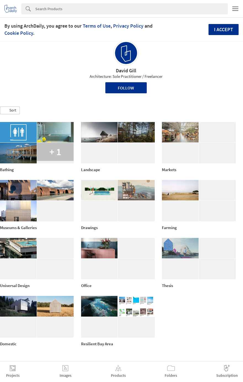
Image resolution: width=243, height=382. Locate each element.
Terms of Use (97, 26)
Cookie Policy (18, 33)
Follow (126, 88)
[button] (10, 110)
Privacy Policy (128, 26)
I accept (223, 29)
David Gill (126, 70)
